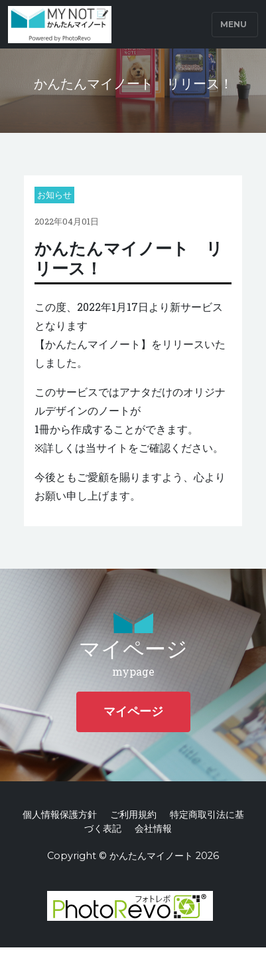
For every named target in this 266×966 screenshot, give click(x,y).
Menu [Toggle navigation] (233, 24)
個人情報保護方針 (60, 815)
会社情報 (153, 828)
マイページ (133, 711)
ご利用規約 (133, 815)
